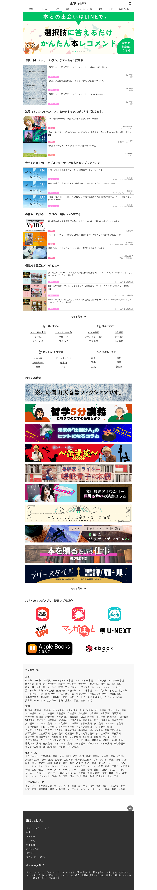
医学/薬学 (46, 756)
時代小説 (63, 341)
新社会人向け (38, 358)
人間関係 (125, 766)
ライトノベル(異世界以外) (89, 697)
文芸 (100, 9)
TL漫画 (47, 710)
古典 (41, 690)
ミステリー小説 (38, 332)
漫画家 (39, 716)
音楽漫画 (60, 713)
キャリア (29, 786)
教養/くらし (124, 9)
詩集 (61, 687)
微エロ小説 (115, 694)
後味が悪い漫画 (113, 730)
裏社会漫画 (119, 743)
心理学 (119, 366)
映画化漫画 (70, 730)
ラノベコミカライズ (73, 740)
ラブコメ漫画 (32, 740)
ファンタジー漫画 (93, 337)
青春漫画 (87, 720)
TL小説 (47, 680)
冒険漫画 (29, 716)
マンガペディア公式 (68, 747)
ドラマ (75, 769)
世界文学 (71, 684)
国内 (72, 776)
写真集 (104, 769)
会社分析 (76, 786)
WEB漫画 (29, 720)
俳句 (72, 697)
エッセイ (51, 687)
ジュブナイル (87, 687)
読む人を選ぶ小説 (98, 694)
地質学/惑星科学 (83, 759)
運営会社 (30, 853)
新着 (67, 9)
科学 (119, 362)
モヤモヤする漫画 (34, 730)
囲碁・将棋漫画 (93, 740)
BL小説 (28, 680)
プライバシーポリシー (36, 857)
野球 (111, 773)
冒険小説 (71, 690)
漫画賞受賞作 (43, 737)
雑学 (107, 789)
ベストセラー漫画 (103, 726)
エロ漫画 (74, 723)
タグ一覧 (30, 840)
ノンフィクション (76, 789)
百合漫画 (100, 716)
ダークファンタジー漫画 (99, 743)
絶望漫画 (69, 733)
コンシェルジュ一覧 (84, 9)
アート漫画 (79, 743)
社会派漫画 (44, 733)
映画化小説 (50, 694)
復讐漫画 (29, 737)
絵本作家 (51, 700)
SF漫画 (38, 710)
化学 (61, 756)
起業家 (121, 789)
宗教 (93, 366)
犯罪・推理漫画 (102, 720)
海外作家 (29, 684)
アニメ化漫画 (60, 723)
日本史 (57, 763)
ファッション (52, 766)
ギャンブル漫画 (33, 747)
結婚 (107, 766)
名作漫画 (56, 737)
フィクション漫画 (63, 743)
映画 (83, 769)
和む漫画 (87, 737)
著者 (114, 789)
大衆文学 (51, 684)
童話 (83, 700)
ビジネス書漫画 (84, 726)
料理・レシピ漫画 (72, 737)
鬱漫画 (97, 737)
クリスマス (30, 776)
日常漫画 (116, 713)
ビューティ (37, 766)
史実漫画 (47, 743)
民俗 (116, 776)
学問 (68, 756)
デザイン (51, 773)
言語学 (96, 756)
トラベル (120, 763)
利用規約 (30, 845)
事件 (85, 776)
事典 (61, 700)
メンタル (91, 766)
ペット (110, 763)
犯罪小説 (45, 697)
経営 (75, 756)
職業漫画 (74, 716)
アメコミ (40, 720)
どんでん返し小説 (118, 690)
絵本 (43, 700)
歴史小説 (94, 684)
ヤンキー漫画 (109, 737)
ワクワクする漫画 (54, 730)
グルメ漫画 (71, 710)
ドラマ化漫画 (32, 726)
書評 (92, 776)
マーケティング (63, 358)
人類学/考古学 (32, 759)
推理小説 (56, 697)
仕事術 (63, 362)
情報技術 (43, 789)
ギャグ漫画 (58, 710)
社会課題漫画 (49, 747)
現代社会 (56, 776)
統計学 (103, 759)
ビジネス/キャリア (34, 782)
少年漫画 (119, 332)
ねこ (27, 766)
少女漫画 (119, 341)
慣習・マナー (45, 769)
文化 (109, 776)
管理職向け (38, 362)
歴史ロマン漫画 (33, 743)
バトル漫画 (93, 332)
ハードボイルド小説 (63, 680)
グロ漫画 (98, 723)
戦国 (49, 763)
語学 (92, 786)
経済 (81, 756)
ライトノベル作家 (113, 697)
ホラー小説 (38, 341)
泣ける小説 (30, 690)
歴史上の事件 (76, 763)
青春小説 (82, 684)
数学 (44, 759)
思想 (78, 776)
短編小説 (60, 690)
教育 (100, 766)
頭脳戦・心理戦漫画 (113, 740)
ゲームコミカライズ (51, 740)
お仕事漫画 (86, 723)
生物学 (58, 759)
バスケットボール (67, 773)
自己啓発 (114, 786)
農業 (111, 759)
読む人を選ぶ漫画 (85, 733)
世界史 (42, 763)
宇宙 (55, 756)
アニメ (57, 769)
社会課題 (60, 789)
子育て (115, 766)
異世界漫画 (61, 716)
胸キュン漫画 (96, 730)
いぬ (87, 763)
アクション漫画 (44, 723)
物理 (118, 759)
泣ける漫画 (75, 720)
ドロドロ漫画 (47, 726)
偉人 (34, 763)
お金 (63, 367)
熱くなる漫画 (103, 733)
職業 (52, 789)
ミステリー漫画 (46, 713)
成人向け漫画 (87, 716)
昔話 (89, 700)
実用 (123, 786)
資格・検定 (101, 786)
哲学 (93, 362)
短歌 (65, 697)
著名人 (113, 769)
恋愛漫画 (93, 341)
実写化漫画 (30, 733)
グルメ (101, 763)
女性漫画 (71, 713)
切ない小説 (81, 694)
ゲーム (66, 769)
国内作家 (40, 684)
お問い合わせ (32, 849)
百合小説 (40, 687)
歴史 (93, 357)
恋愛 (34, 769)
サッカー (29, 773)
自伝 (118, 773)
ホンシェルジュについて (37, 828)
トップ (56, 9)
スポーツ (40, 773)
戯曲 (118, 687)
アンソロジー (71, 687)
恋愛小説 (63, 337)
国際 (65, 776)
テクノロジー (32, 756)
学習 (85, 786)
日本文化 (100, 776)
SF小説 (38, 337)
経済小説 (29, 687)
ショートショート (105, 687)
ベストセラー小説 (34, 694)
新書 (124, 773)
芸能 (96, 769)
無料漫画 (29, 723)
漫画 (110, 9)
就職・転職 (30, 789)
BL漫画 (28, 710)
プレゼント (44, 776)
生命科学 (68, 759)
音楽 (89, 769)
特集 (31, 9)
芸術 (119, 357)
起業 (38, 367)
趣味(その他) (93, 773)
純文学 (62, 684)
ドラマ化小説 (100, 690)
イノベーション (95, 789)
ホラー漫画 (30, 713)
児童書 (68, 700)
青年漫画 (119, 337)
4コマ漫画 (123, 716)
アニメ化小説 (85, 690)
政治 (50, 759)
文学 (124, 759)
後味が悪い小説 (66, 694)
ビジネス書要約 (44, 786)
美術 (104, 773)
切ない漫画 (57, 733)
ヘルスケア (79, 766)
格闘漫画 (52, 720)
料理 (27, 769)
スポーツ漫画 (86, 710)
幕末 (65, 763)
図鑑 (76, 700)
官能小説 (116, 684)
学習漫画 (82, 730)
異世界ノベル (32, 700)
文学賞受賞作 (32, 697)
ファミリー (66, 766)
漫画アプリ (117, 720)
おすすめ (43, 9)
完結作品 (63, 720)
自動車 (81, 773)
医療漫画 (111, 716)
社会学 (105, 756)
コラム (121, 769)
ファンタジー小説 (63, 332)
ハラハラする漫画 (65, 726)
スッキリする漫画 (114, 723)
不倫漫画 (116, 733)
